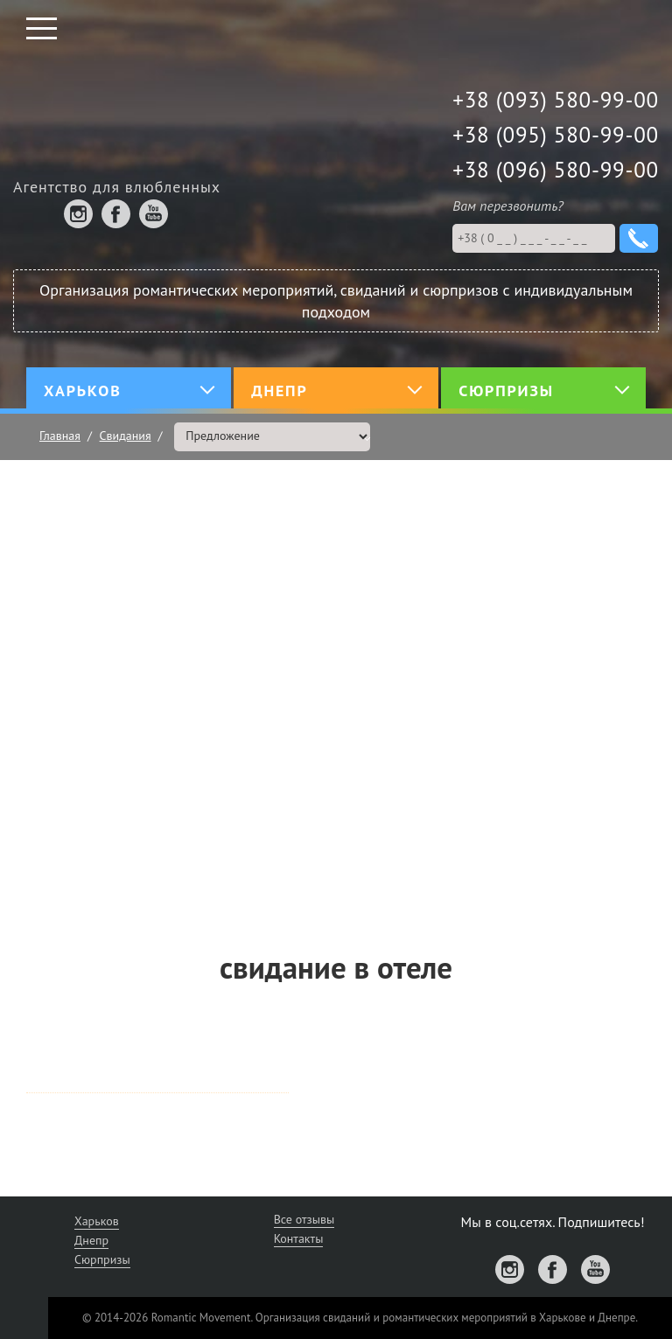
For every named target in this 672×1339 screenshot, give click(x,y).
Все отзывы (304, 1219)
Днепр (91, 1240)
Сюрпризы (102, 1259)
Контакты (299, 1238)
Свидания (125, 435)
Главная (59, 435)
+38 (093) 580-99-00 (555, 100)
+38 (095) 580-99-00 (555, 135)
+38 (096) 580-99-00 (555, 170)
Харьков (96, 1221)
